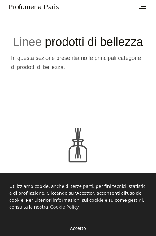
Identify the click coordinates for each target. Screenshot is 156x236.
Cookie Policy (64, 207)
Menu (141, 5)
